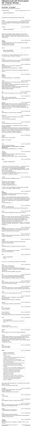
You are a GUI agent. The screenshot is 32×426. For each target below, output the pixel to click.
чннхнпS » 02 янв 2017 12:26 (8, 29)
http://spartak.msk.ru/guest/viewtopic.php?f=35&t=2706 (11, 8)
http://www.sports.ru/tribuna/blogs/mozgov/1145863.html (12, 276)
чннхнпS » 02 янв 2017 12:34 (8, 12)
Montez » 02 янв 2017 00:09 (8, 50)
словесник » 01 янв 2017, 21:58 (8, 161)
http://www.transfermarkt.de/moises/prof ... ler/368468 (12, 67)
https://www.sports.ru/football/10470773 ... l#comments (12, 148)
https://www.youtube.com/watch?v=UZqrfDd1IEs (11, 299)
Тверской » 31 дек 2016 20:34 (8, 352)
